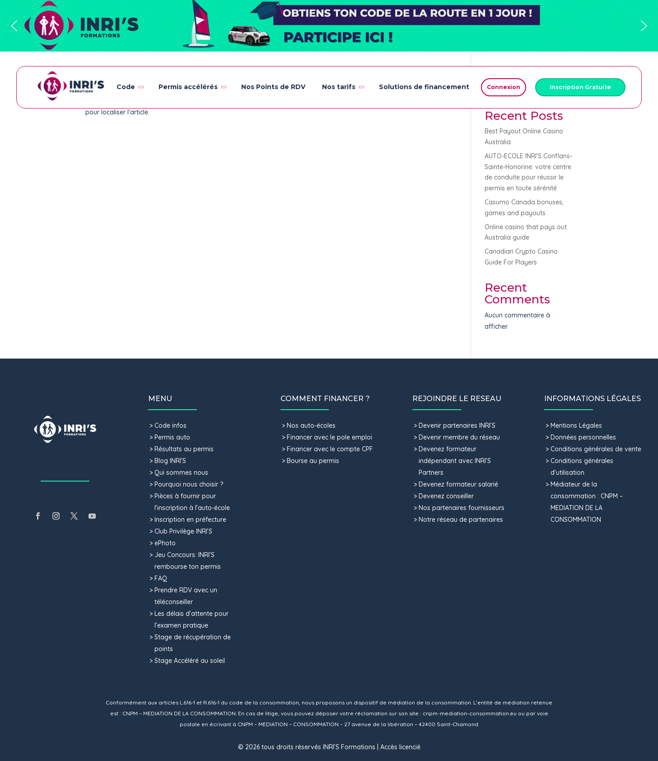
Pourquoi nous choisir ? (189, 484)
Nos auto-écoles (311, 425)
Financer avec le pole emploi (329, 437)
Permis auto (172, 437)
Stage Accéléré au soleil (189, 661)
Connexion (503, 87)
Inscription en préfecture (190, 519)
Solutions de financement (424, 87)
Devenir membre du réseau (459, 437)
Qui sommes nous (181, 472)
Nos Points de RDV (273, 87)
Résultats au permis (184, 449)
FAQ (160, 578)
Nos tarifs (342, 87)
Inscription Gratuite (580, 87)
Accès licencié (400, 747)
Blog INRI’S (170, 461)
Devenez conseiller (446, 496)
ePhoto (165, 543)
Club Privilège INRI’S (183, 531)
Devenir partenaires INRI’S (457, 425)
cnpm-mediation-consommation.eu (470, 713)
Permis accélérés (192, 87)
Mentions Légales (576, 425)
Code (129, 87)
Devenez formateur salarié (458, 484)
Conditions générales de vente (596, 449)
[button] (329, 26)
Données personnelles (583, 437)
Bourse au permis (313, 461)
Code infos (170, 425)
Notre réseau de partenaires (461, 519)
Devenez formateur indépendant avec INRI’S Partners (455, 461)
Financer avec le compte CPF (330, 449)
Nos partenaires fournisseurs (461, 508)
